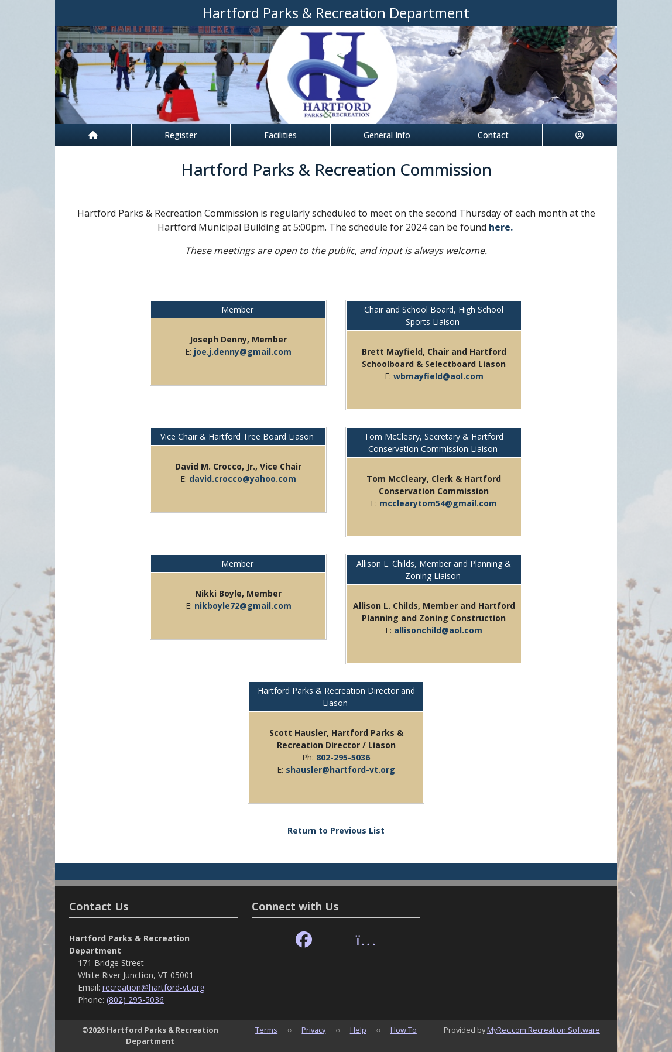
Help (358, 1029)
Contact (493, 135)
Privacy (313, 1029)
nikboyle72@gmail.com (243, 605)
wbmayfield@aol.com (438, 376)
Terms (266, 1029)
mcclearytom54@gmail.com (438, 503)
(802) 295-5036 (135, 999)
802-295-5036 (343, 757)
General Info (387, 135)
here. (501, 227)
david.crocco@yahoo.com (242, 478)
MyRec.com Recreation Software (543, 1029)
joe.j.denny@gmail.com (243, 351)
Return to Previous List (336, 830)
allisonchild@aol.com (438, 630)
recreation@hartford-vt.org (153, 987)
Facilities (280, 135)
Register (180, 135)
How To (403, 1029)
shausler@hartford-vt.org (340, 769)
